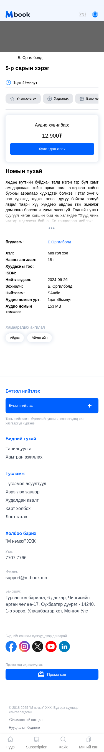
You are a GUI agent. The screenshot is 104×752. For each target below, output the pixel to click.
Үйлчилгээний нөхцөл (25, 720)
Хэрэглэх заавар (22, 492)
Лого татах (16, 516)
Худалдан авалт (22, 500)
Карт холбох (18, 508)
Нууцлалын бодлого (24, 728)
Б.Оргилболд (59, 242)
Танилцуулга (19, 448)
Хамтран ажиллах (24, 457)
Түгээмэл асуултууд (26, 483)
